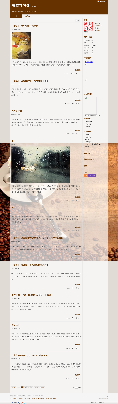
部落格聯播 (92, 175)
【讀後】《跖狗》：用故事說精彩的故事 (30, 265)
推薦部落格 (98, 25)
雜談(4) (88, 139)
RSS (86, 175)
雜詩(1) (88, 146)
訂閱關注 (97, 28)
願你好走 (15, 325)
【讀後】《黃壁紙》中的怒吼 (24, 26)
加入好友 (97, 23)
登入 (92, 402)
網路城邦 (101, 402)
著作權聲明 (41, 398)
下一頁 (36, 387)
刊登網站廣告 (14, 398)
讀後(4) (88, 134)
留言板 (27, 16)
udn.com (106, 398)
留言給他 (97, 30)
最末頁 (42, 387)
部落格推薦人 (89, 159)
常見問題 (27, 398)
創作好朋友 (89, 122)
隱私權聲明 (49, 398)
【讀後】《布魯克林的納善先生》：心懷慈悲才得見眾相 (37, 238)
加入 (96, 402)
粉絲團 (15, 402)
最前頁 (13, 387)
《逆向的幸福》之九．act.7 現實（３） (30, 355)
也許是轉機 (16, 111)
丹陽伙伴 (88, 124)
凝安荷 (86, 32)
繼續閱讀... (78, 70)
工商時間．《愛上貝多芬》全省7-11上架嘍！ (32, 295)
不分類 (88, 126)
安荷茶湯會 (21, 5)
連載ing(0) (89, 141)
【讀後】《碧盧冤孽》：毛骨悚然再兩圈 (30, 81)
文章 (15, 16)
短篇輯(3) (88, 137)
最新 (78, 20)
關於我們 (21, 398)
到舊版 (34, 6)
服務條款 (34, 398)
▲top (106, 396)
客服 (54, 398)
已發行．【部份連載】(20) (93, 144)
